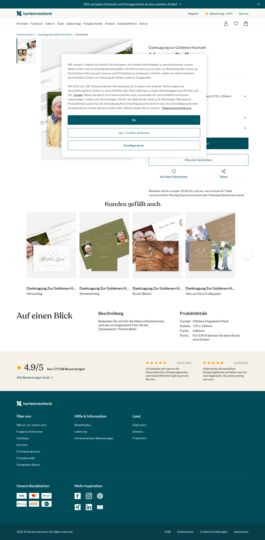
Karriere (22, 444)
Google (78, 95)
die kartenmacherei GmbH (34, 13)
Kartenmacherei (25, 34)
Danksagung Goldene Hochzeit (54, 34)
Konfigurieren (134, 145)
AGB (168, 531)
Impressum (241, 531)
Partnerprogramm (28, 451)
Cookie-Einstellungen (214, 531)
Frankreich (139, 438)
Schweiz (137, 431)
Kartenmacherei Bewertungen (94, 438)
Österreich (139, 425)
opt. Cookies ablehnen (134, 132)
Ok (134, 120)
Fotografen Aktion (28, 464)
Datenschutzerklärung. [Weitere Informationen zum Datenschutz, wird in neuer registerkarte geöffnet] (176, 108)
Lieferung (81, 431)
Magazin (193, 13)
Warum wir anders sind (31, 425)
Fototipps (23, 438)
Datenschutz (185, 531)
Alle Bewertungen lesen (33, 377)
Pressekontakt (26, 458)
